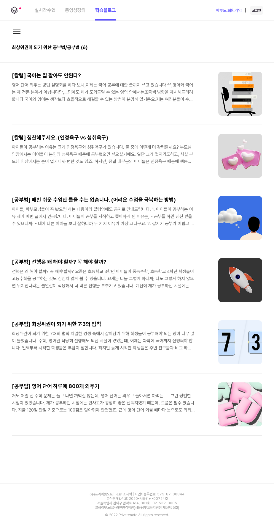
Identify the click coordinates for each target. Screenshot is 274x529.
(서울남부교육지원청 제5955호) (156, 508)
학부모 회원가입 (229, 10)
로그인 (256, 10)
